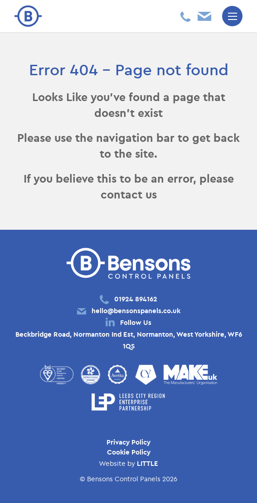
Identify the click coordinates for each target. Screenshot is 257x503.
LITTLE (147, 463)
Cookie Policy (128, 452)
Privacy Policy (128, 442)
